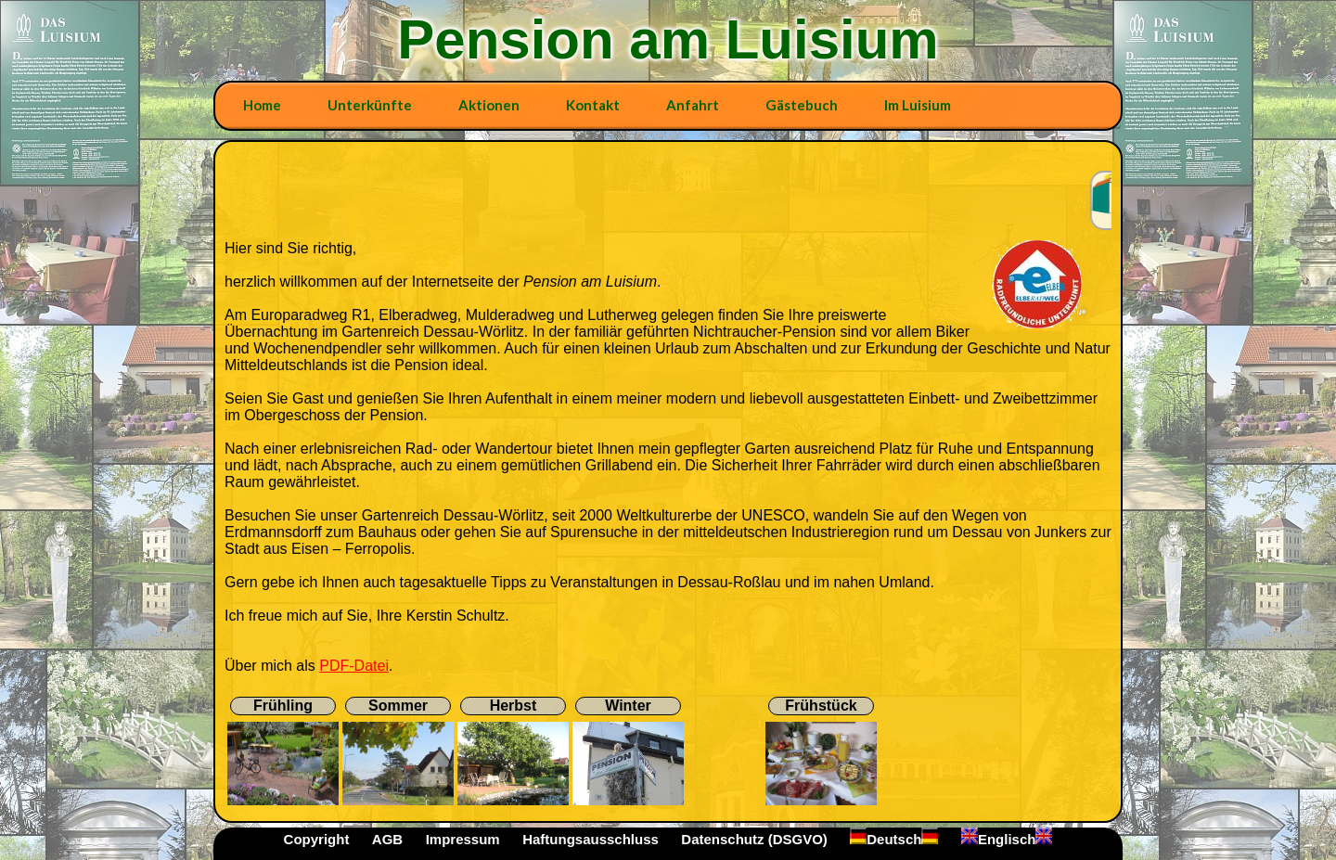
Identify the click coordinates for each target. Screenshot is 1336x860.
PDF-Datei (354, 666)
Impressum (463, 839)
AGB (387, 839)
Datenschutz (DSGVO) (754, 839)
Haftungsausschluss (590, 839)
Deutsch (894, 839)
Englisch (1007, 839)
